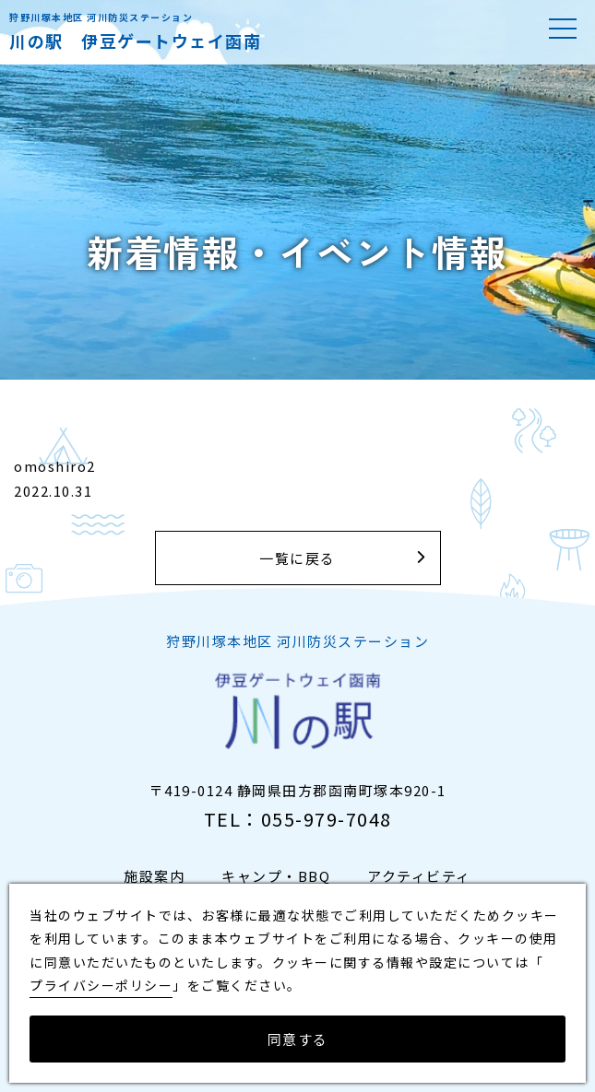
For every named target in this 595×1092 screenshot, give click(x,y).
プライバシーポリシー (101, 985)
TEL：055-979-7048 (298, 818)
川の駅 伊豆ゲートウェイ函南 (135, 41)
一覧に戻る (297, 558)
